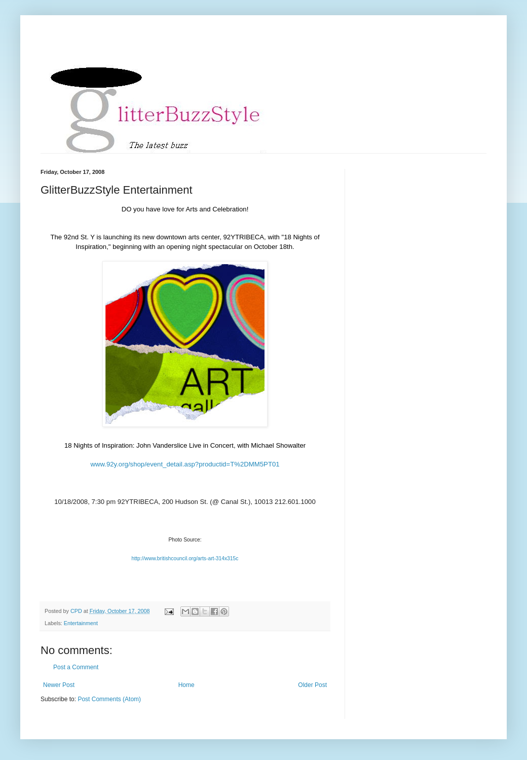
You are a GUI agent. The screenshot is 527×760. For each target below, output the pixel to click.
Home (186, 685)
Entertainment (81, 623)
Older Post (312, 685)
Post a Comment (75, 667)
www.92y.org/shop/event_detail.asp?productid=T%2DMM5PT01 (184, 464)
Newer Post (58, 685)
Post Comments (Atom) (109, 699)
